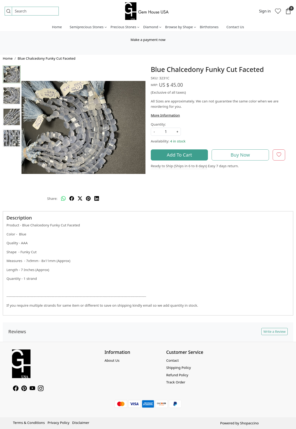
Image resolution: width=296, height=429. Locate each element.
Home (57, 27)
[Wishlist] (278, 11)
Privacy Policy (58, 422)
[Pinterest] (24, 389)
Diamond (152, 27)
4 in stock (177, 141)
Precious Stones (125, 27)
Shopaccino (249, 423)
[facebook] (72, 198)
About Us (112, 360)
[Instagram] (40, 389)
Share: (52, 198)
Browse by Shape (180, 27)
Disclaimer (80, 422)
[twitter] (80, 198)
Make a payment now (148, 39)
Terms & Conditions (29, 422)
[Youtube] (32, 389)
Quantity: (158, 124)
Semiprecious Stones (88, 27)
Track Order (175, 382)
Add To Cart (179, 155)
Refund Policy (177, 375)
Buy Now (240, 155)
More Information (165, 115)
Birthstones (209, 27)
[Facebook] (15, 389)
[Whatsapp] (63, 198)
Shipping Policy (178, 367)
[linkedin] (96, 198)
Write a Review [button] (274, 331)
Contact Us (235, 27)
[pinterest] (88, 198)
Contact (172, 360)
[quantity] (166, 132)
